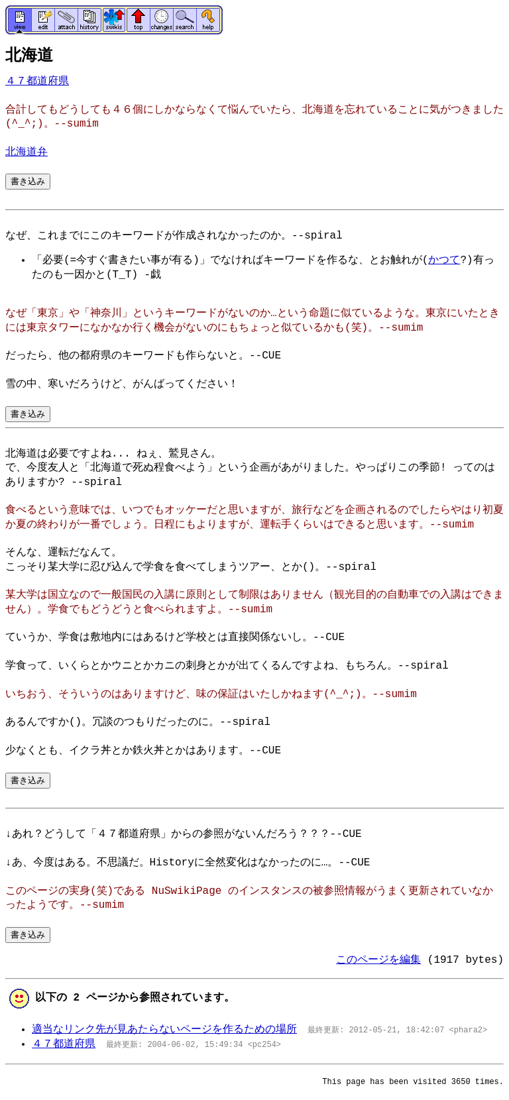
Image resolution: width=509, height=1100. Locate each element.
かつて (444, 260)
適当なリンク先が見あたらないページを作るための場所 (164, 1029)
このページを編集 (378, 960)
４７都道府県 (37, 81)
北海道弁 (26, 152)
